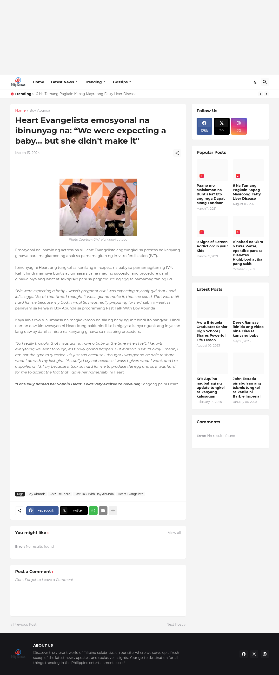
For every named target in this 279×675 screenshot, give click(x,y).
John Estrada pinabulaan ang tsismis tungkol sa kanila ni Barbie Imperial (247, 388)
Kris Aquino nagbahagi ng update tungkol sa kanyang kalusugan (211, 388)
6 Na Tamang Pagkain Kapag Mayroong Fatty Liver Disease (86, 94)
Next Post (174, 624)
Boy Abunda (39, 111)
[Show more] (113, 510)
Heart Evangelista (130, 494)
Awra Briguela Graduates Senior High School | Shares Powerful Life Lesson (212, 331)
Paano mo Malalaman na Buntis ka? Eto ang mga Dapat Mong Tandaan (211, 194)
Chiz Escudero (60, 494)
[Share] (177, 153)
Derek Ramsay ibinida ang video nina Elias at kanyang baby (248, 329)
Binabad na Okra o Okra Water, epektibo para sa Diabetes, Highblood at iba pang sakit (248, 253)
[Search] (265, 82)
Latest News (62, 82)
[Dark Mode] (255, 82)
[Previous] (260, 93)
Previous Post (25, 624)
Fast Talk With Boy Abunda (94, 494)
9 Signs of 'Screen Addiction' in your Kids (212, 246)
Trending (93, 82)
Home (38, 82)
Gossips (120, 82)
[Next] (266, 93)
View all (174, 532)
